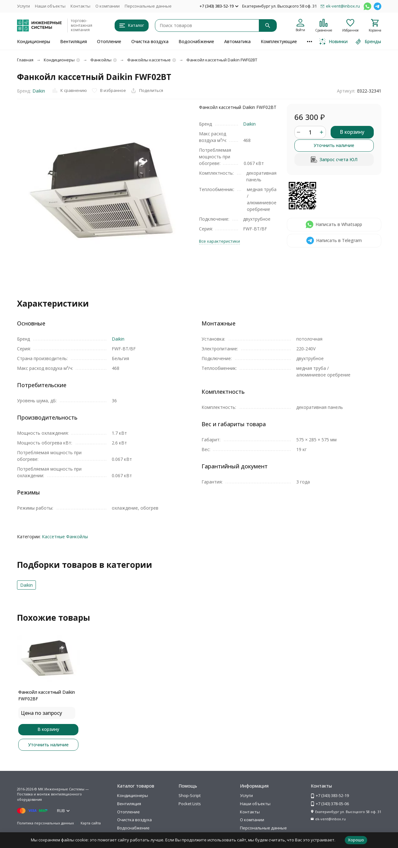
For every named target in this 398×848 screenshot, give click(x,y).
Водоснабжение (196, 41)
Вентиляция (73, 41)
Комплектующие (279, 41)
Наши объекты (50, 6)
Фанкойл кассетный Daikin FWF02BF (46, 695)
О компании (107, 6)
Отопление (109, 41)
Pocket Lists (190, 803)
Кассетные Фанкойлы (65, 537)
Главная (25, 60)
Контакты (80, 6)
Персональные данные (148, 6)
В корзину (352, 131)
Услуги (23, 6)
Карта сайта (91, 823)
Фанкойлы (100, 60)
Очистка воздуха (149, 41)
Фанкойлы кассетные (149, 60)
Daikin (38, 91)
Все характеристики (219, 241)
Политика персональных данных (45, 823)
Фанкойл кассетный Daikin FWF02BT (221, 60)
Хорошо (356, 840)
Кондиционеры (33, 41)
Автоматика (237, 41)
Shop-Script (190, 795)
